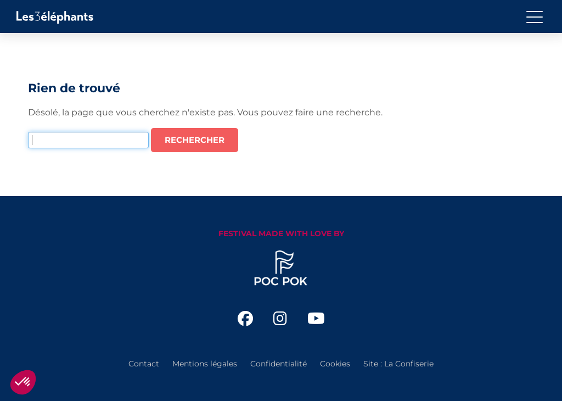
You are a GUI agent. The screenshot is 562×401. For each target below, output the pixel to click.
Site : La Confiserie (398, 364)
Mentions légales (204, 364)
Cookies (335, 364)
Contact (143, 364)
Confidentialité (278, 364)
